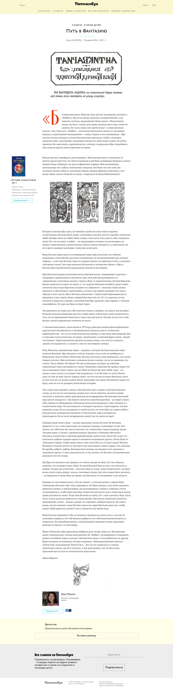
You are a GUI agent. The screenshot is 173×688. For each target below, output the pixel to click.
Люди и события (76, 11)
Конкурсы (44, 11)
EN (154, 5)
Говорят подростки (123, 11)
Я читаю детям (92, 25)
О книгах (58, 11)
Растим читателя (98, 11)
